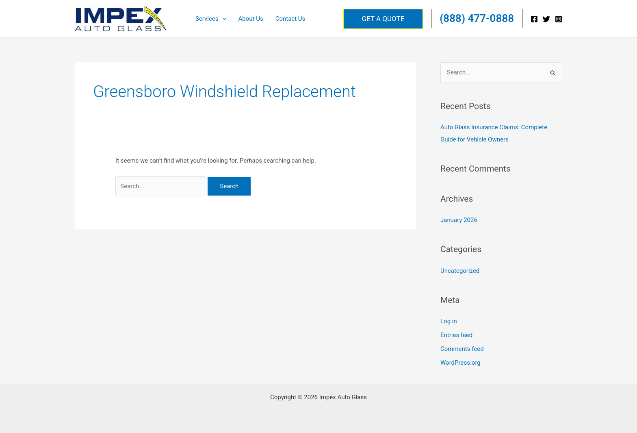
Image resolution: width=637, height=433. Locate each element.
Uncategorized (459, 270)
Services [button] (210, 18)
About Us (250, 18)
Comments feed (462, 348)
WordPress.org (460, 362)
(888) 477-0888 (477, 18)
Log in (448, 321)
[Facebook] (534, 19)
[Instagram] (558, 19)
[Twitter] (546, 19)
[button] (222, 18)
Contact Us (290, 18)
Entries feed (456, 335)
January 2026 (458, 220)
